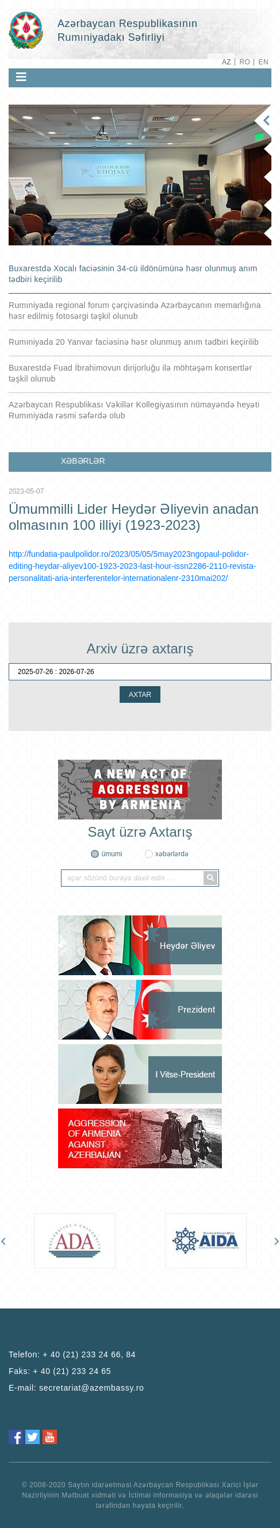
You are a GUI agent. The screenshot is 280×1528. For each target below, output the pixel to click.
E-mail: (76, 1387)
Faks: (60, 1371)
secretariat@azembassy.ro (91, 1387)
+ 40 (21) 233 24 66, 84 (89, 1354)
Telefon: (72, 1354)
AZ (226, 62)
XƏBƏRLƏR (83, 460)
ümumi (111, 854)
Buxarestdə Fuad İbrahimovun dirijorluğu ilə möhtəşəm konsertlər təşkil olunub (130, 373)
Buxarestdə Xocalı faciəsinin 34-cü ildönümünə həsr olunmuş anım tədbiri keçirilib (133, 274)
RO (244, 62)
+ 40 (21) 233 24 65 (72, 1371)
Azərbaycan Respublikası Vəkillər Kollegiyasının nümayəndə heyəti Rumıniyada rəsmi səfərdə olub (134, 410)
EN (264, 62)
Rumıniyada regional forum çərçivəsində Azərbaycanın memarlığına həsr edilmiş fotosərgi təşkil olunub (135, 311)
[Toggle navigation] (21, 77)
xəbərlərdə (172, 854)
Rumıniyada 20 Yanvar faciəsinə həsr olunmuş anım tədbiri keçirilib (134, 342)
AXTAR (140, 695)
